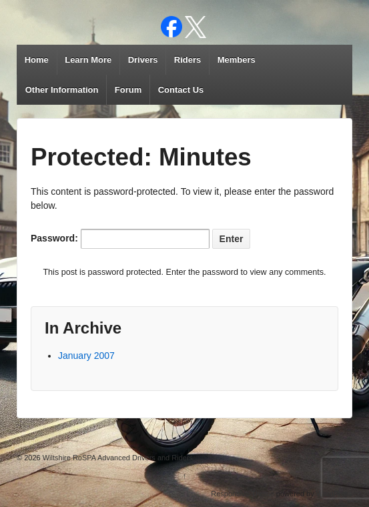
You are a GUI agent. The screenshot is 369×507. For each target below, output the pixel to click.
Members (237, 60)
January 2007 (86, 355)
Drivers (143, 60)
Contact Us (181, 90)
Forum (128, 90)
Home (37, 60)
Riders (187, 60)
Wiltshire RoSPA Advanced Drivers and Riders (117, 458)
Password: (120, 239)
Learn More (88, 60)
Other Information (62, 90)
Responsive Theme (242, 494)
